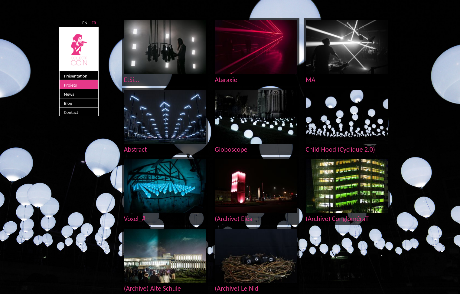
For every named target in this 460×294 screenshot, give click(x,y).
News (69, 94)
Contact (71, 112)
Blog (68, 103)
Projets (70, 85)
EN (84, 22)
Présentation (75, 76)
